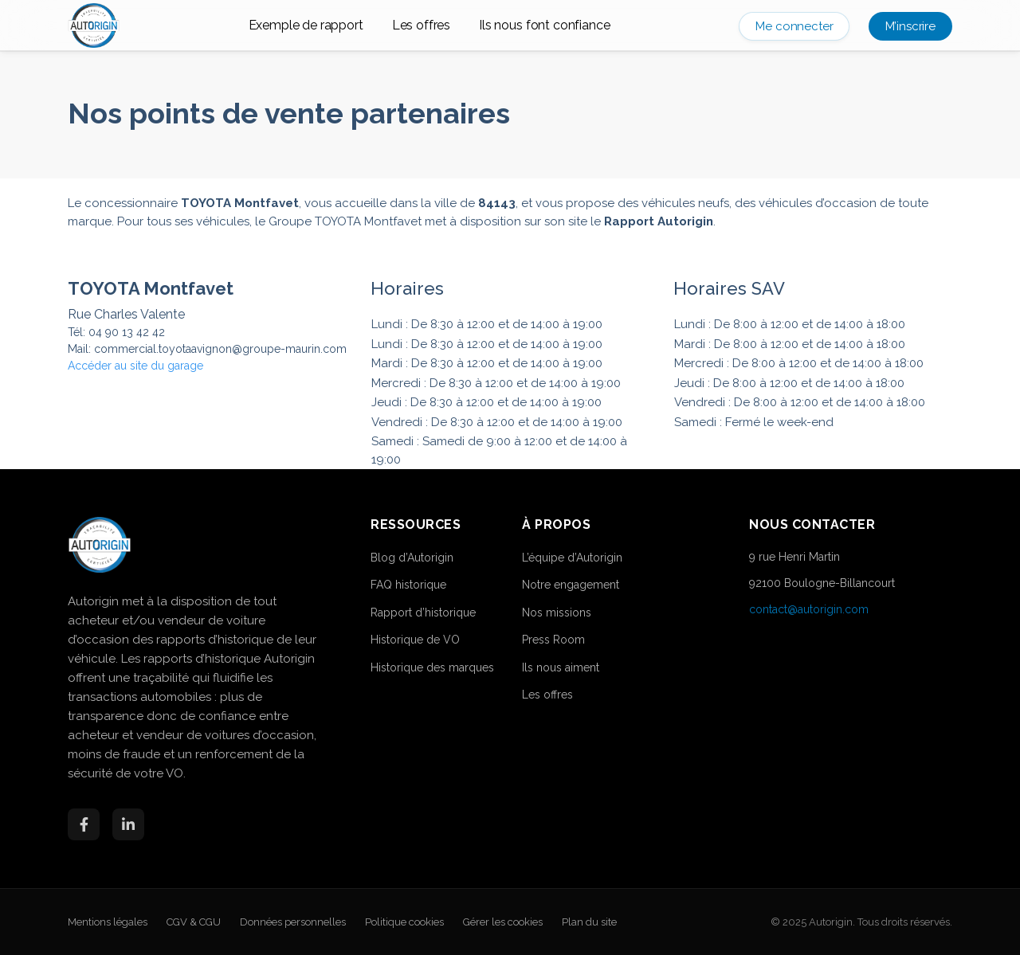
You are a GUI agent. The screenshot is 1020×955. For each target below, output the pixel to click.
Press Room (553, 639)
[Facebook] (84, 824)
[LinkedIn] (128, 824)
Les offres (421, 25)
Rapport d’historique (423, 612)
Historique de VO (415, 639)
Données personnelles (293, 922)
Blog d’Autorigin (412, 557)
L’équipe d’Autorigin (572, 557)
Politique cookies (404, 922)
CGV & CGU (194, 922)
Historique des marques (432, 667)
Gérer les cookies (503, 922)
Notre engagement (570, 584)
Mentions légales (107, 922)
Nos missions (556, 612)
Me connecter (794, 26)
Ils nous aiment (560, 667)
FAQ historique (408, 584)
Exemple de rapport (306, 25)
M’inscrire (910, 26)
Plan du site (589, 922)
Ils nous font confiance (544, 25)
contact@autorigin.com (809, 609)
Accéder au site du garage (135, 365)
